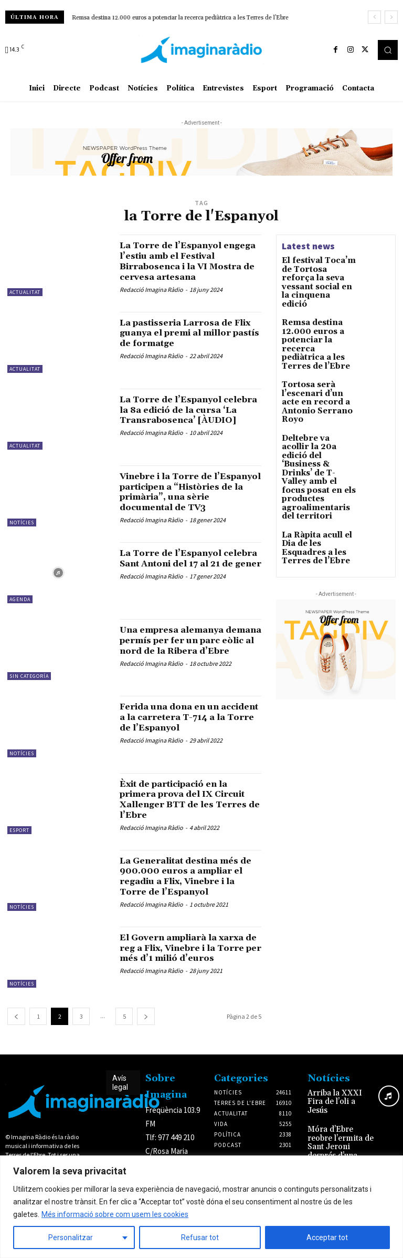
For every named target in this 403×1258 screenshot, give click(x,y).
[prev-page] (16, 1031)
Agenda (19, 614)
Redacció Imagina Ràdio (151, 299)
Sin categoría (29, 690)
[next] (391, 17)
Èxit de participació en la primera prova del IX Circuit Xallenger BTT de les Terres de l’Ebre (183, 813)
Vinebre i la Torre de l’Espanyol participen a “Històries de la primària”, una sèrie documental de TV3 (187, 504)
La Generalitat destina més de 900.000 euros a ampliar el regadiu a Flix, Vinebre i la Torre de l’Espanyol (190, 890)
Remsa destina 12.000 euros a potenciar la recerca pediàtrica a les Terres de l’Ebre (180, 18)
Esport (19, 844)
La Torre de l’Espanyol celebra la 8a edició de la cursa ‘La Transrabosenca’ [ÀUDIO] (185, 422)
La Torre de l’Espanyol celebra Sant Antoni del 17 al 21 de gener (185, 578)
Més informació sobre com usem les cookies (114, 1214)
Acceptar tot (327, 1237)
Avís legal (120, 1097)
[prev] (374, 17)
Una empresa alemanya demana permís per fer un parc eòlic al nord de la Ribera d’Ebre (186, 660)
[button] (388, 50)
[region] (201, 1206)
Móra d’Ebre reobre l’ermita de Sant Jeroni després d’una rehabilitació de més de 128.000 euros (338, 1146)
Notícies (21, 529)
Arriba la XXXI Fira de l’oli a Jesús (340, 1111)
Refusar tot (200, 1237)
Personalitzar (70, 1237)
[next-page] (146, 1031)
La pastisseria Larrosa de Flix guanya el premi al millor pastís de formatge (184, 340)
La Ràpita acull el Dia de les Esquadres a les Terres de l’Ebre (318, 451)
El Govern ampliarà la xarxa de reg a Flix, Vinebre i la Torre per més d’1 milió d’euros (189, 967)
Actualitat (24, 292)
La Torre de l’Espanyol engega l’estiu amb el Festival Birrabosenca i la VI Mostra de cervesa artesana (183, 266)
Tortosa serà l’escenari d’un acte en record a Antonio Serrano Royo (319, 349)
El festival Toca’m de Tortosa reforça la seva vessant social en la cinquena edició (319, 271)
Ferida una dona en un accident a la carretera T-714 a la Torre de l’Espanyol (190, 731)
